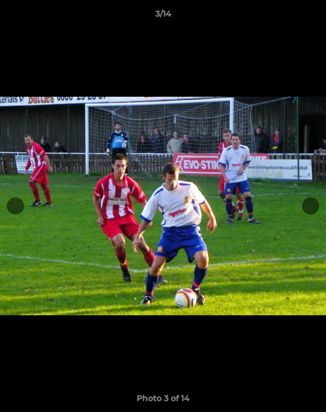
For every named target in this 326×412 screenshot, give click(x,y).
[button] (312, 16)
